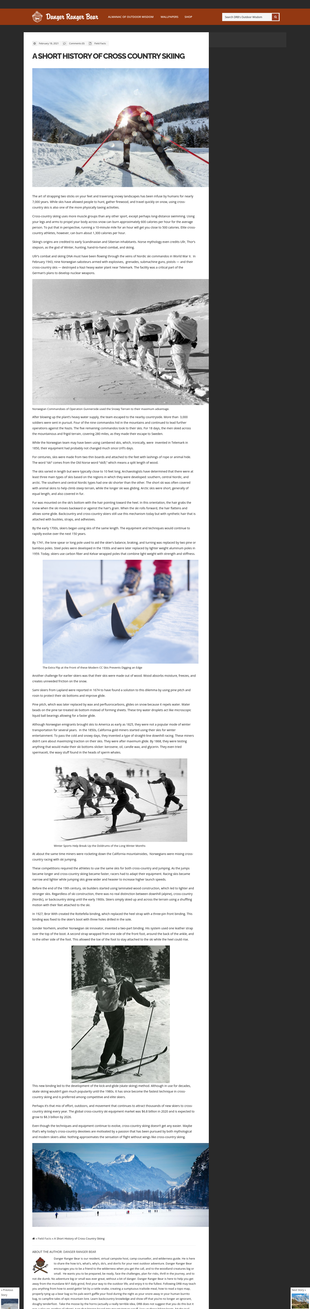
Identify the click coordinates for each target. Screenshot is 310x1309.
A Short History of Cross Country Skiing (108, 56)
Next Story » (299, 1290)
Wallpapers (169, 17)
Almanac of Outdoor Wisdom (130, 17)
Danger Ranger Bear (79, 1252)
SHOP (188, 17)
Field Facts (100, 43)
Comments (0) (77, 43)
